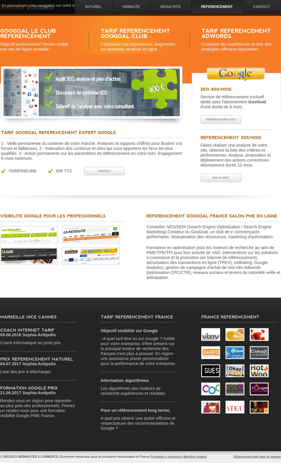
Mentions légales (195, 456)
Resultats (170, 7)
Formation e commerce (166, 456)
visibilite (131, 7)
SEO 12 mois (220, 177)
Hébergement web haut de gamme (257, 456)
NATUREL (93, 7)
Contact (261, 7)
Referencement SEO (221, 119)
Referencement (217, 7)
